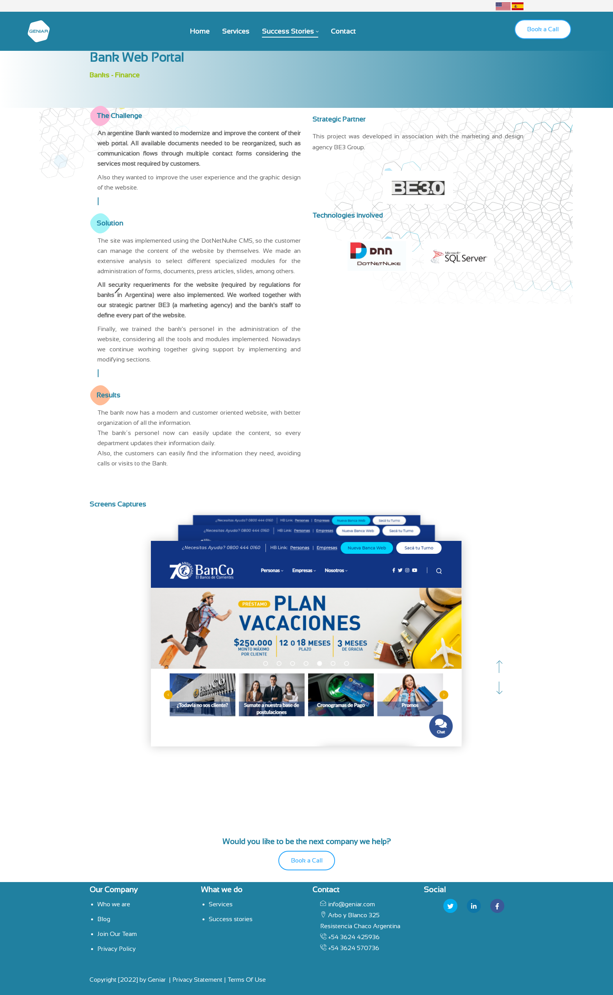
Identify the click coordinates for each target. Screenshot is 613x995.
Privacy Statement (197, 979)
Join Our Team (117, 934)
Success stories (231, 919)
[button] (499, 667)
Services (221, 904)
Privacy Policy (116, 948)
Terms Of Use (247, 979)
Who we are (113, 904)
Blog (103, 919)
